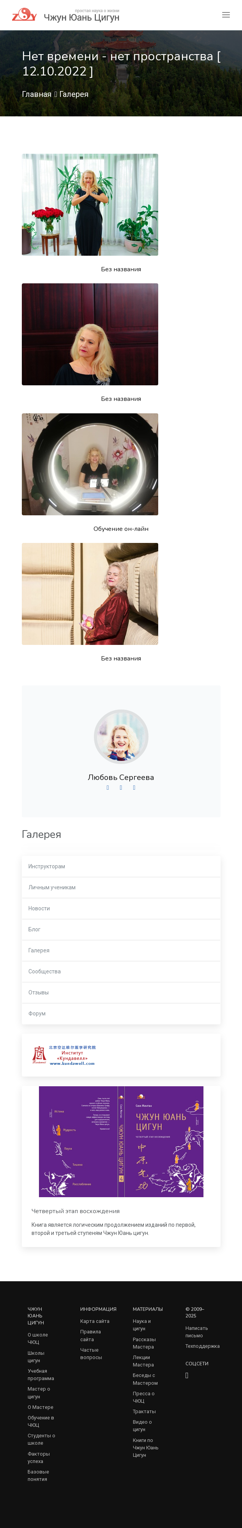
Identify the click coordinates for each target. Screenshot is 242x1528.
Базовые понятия (38, 1475)
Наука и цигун (142, 1324)
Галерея (73, 94)
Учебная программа (41, 1374)
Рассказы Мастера (144, 1343)
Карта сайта (95, 1321)
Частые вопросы (91, 1353)
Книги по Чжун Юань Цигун (146, 1447)
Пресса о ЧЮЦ (144, 1397)
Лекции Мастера (143, 1361)
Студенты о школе (41, 1439)
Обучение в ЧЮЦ (41, 1421)
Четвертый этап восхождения (76, 1211)
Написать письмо (196, 1331)
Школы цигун (36, 1356)
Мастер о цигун (39, 1392)
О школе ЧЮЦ (38, 1338)
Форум (37, 1013)
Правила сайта (90, 1335)
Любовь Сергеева (121, 777)
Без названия (121, 269)
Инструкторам (46, 866)
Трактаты (144, 1411)
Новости (39, 908)
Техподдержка (202, 1346)
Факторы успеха (39, 1457)
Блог (34, 929)
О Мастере (40, 1407)
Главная (36, 94)
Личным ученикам (52, 887)
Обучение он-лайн (121, 529)
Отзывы (38, 992)
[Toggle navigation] (226, 15)
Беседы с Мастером (145, 1379)
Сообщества (44, 971)
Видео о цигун (142, 1425)
